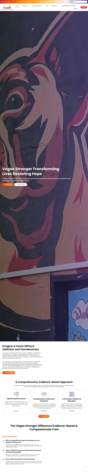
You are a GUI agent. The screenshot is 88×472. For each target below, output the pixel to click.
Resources (55, 6)
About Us (26, 6)
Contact (75, 8)
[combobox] (79, 2)
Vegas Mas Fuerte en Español (69, 6)
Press (47, 5)
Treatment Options (37, 6)
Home (17, 5)
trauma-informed (15, 364)
